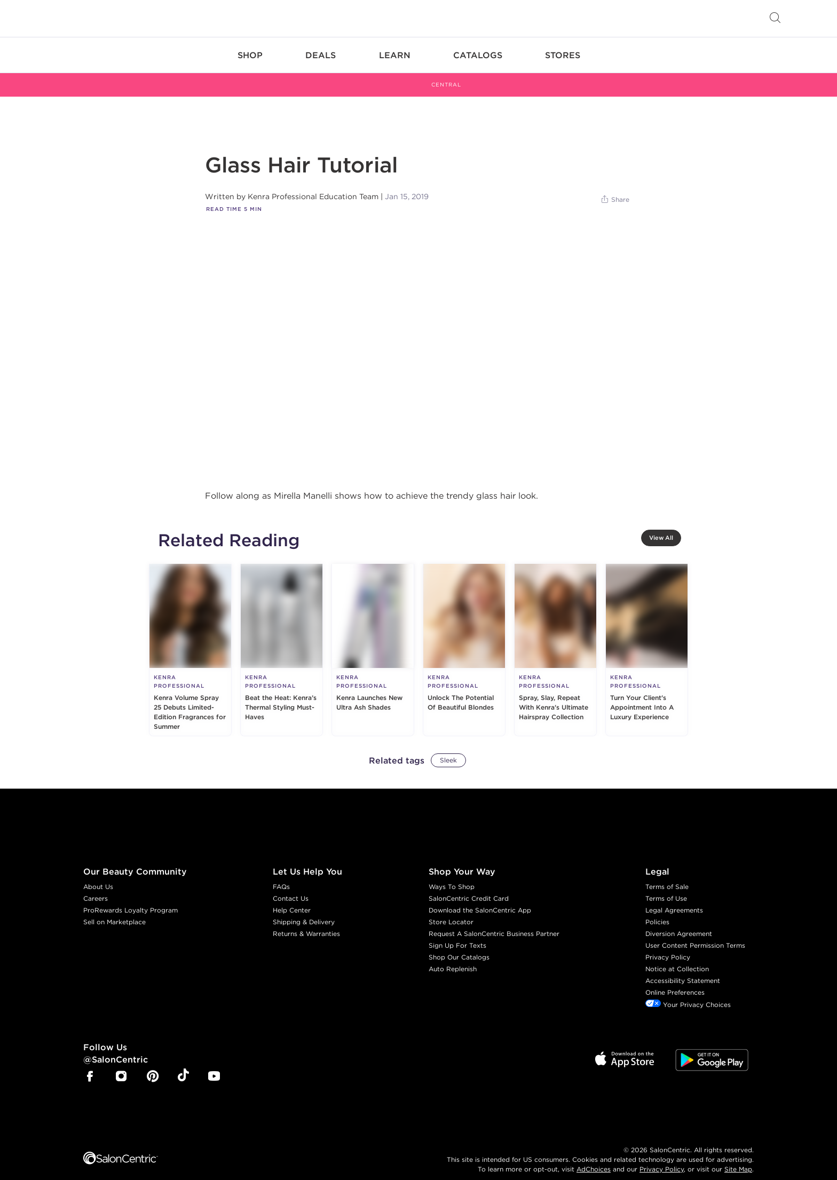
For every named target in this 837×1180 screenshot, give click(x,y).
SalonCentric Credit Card (469, 887)
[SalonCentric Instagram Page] (121, 1065)
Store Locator (451, 910)
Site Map (738, 1157)
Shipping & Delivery (304, 910)
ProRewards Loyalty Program (130, 898)
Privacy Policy (667, 945)
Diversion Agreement (678, 922)
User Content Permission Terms (695, 934)
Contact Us (291, 887)
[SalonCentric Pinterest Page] (152, 1065)
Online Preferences (675, 981)
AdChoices (594, 1157)
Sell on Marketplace (114, 910)
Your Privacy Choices (688, 993)
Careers (95, 887)
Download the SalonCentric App (480, 898)
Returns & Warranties (306, 922)
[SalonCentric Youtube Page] (214, 1065)
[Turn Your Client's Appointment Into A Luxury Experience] (647, 638)
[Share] (614, 188)
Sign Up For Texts (457, 934)
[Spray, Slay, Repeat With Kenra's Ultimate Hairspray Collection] (555, 638)
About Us (98, 875)
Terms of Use (666, 887)
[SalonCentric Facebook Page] (89, 1065)
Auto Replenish (453, 957)
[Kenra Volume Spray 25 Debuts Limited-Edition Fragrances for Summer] (190, 638)
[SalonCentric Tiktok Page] (183, 1064)
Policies (657, 910)
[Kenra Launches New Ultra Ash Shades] (373, 638)
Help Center (292, 898)
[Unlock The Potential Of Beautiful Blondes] (464, 638)
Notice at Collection (677, 957)
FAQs (281, 875)
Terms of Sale (667, 875)
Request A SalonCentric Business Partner (494, 922)
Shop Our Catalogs (459, 945)
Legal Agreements (674, 898)
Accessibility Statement (682, 969)
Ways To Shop (452, 875)
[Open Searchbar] (775, 18)
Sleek (448, 748)
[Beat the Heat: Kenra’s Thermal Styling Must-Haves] (281, 638)
